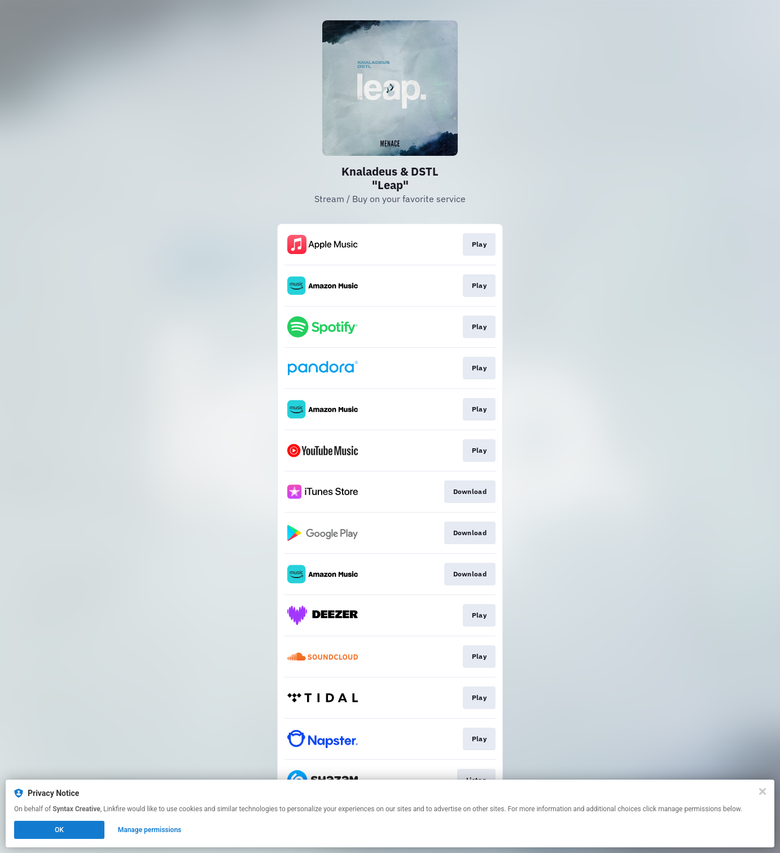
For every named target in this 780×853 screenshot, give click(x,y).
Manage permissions (150, 830)
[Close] (762, 791)
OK (59, 830)
